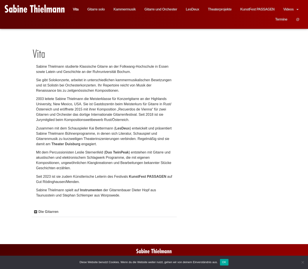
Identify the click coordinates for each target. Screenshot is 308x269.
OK (224, 262)
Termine (281, 19)
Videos (291, 9)
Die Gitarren (48, 212)
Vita (76, 9)
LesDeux (192, 9)
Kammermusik (125, 9)
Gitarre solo (96, 9)
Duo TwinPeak (117, 152)
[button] (104, 212)
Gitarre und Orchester (160, 9)
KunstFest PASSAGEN (257, 9)
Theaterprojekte (220, 9)
